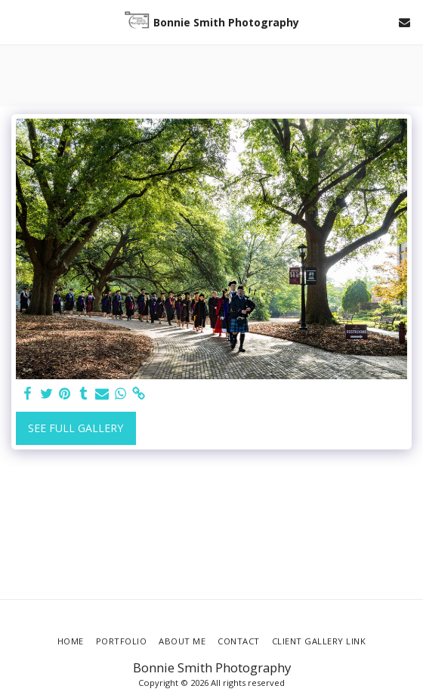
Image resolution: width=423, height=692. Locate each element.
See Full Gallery (75, 428)
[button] (16, 21)
